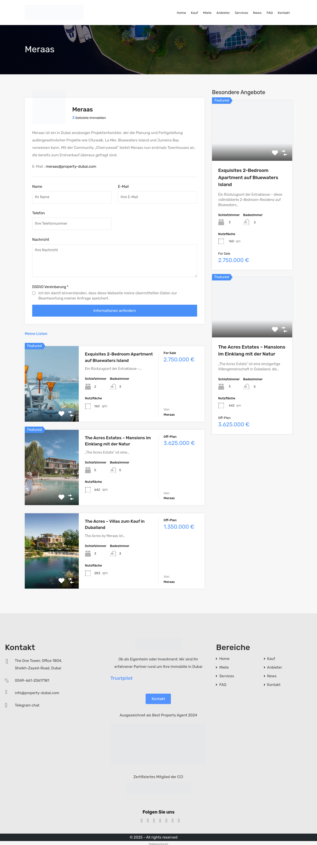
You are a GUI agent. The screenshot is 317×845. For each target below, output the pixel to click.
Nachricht (40, 237)
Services (241, 13)
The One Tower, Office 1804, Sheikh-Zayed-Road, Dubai (38, 662)
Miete (207, 13)
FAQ (269, 13)
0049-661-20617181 (32, 678)
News (257, 13)
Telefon (38, 211)
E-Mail (123, 184)
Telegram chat (27, 703)
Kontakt (284, 13)
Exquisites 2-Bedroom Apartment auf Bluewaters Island (248, 177)
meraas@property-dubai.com (71, 164)
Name (37, 184)
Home (181, 13)
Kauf (194, 13)
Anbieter (223, 13)
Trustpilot (121, 676)
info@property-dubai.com (37, 691)
